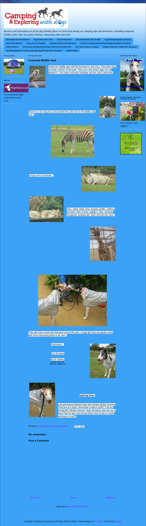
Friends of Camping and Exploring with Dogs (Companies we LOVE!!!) (106, 43)
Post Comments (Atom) (78, 506)
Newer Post (35, 497)
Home (72, 497)
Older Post (110, 497)
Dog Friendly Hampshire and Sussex (118, 39)
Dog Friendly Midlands (14, 43)
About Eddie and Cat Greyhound (17, 39)
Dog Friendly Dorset (64, 39)
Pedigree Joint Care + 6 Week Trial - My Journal (120, 47)
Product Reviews (12, 47)
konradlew (98, 521)
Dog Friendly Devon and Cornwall (88, 39)
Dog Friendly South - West (43, 39)
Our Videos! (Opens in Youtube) (87, 47)
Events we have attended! (36, 43)
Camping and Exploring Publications (63, 43)
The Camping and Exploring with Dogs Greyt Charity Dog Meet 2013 (47, 47)
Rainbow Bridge (72, 51)
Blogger (118, 521)
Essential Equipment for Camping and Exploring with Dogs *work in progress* (34, 51)
